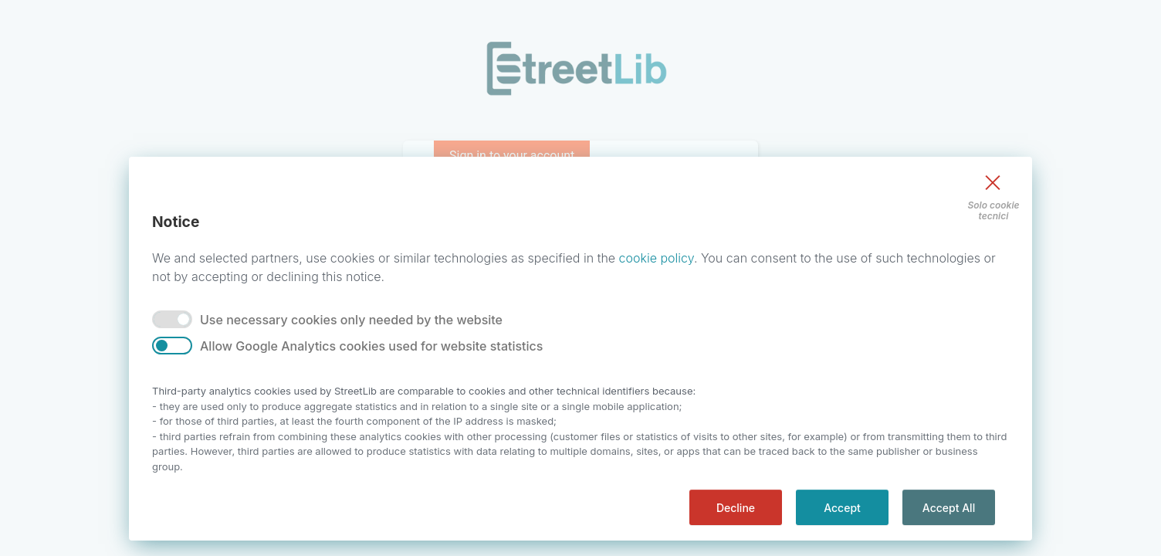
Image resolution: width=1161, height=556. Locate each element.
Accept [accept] (842, 507)
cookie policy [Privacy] (656, 258)
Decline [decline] (735, 507)
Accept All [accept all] (948, 507)
